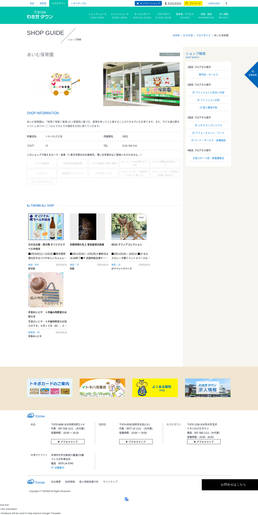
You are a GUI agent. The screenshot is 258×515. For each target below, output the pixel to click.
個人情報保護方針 (89, 422)
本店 (32, 3)
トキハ (40, 14)
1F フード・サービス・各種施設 (208, 140)
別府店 (43, 3)
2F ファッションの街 (208, 100)
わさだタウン (58, 3)
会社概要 (56, 422)
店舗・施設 (206, 15)
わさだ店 (188, 35)
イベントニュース (120, 15)
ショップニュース (97, 15)
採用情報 (70, 422)
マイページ (195, 3)
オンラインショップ (150, 3)
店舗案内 (59, 408)
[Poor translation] (13, 459)
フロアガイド (164, 15)
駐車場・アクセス (185, 15)
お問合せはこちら (197, 425)
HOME (176, 35)
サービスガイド (142, 15)
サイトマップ (111, 422)
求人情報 (224, 15)
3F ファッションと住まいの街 (208, 92)
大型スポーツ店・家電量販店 (208, 158)
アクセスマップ (69, 382)
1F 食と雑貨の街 (208, 107)
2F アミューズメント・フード (208, 132)
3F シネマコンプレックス (208, 125)
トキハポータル (78, 3)
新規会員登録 (174, 3)
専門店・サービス (208, 74)
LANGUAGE (214, 3)
